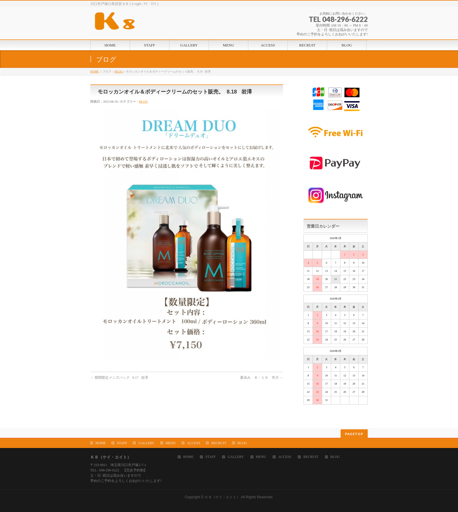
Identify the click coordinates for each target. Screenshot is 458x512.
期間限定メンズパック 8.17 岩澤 (119, 378)
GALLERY (146, 443)
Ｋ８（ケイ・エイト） (222, 497)
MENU (171, 443)
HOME (94, 71)
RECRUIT (218, 443)
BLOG (119, 71)
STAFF (122, 443)
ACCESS (193, 443)
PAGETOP (354, 434)
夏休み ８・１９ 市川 (261, 378)
